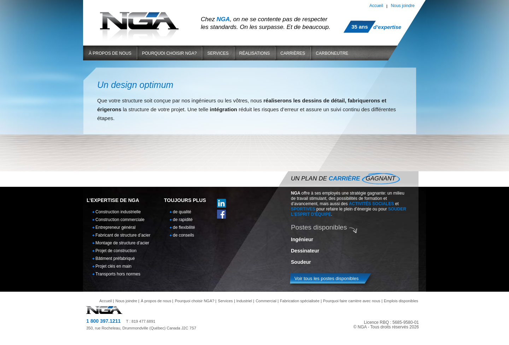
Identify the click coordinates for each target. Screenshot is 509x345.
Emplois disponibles (401, 301)
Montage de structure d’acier (122, 242)
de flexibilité (184, 227)
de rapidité (183, 219)
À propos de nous (110, 53)
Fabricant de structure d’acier (122, 235)
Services (217, 53)
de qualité (182, 211)
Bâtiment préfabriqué (115, 258)
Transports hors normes (117, 274)
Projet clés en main (113, 266)
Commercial (266, 301)
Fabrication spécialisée (300, 301)
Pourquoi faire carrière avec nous (351, 301)
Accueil (376, 5)
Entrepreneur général (115, 227)
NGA (139, 20)
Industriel (244, 301)
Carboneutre (332, 53)
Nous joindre (403, 5)
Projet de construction (115, 250)
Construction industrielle (118, 211)
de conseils (183, 235)
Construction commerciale (120, 219)
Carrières (292, 53)
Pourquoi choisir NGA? (169, 53)
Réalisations (254, 53)
